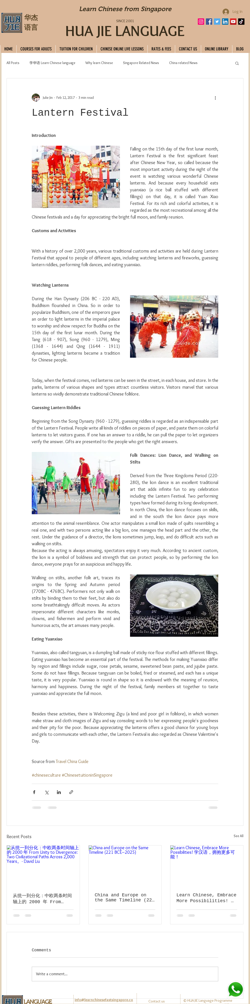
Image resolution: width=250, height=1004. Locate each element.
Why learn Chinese (99, 62)
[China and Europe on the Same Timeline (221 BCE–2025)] (125, 865)
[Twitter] (217, 21)
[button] (237, 63)
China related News (183, 62)
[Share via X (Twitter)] (46, 792)
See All (238, 836)
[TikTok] (241, 21)
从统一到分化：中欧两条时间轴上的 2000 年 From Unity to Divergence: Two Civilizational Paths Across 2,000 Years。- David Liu (42, 899)
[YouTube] (233, 21)
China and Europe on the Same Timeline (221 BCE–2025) (125, 898)
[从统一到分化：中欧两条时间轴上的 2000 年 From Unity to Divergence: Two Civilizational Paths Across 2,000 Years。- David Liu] (43, 865)
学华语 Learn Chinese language (52, 62)
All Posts (13, 62)
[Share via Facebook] (34, 792)
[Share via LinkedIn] (58, 792)
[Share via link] (71, 792)
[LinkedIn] (225, 21)
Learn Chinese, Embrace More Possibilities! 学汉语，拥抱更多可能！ (206, 898)
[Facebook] (209, 21)
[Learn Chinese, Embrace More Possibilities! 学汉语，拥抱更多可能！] (206, 865)
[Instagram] (201, 21)
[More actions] (215, 98)
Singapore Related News (141, 62)
